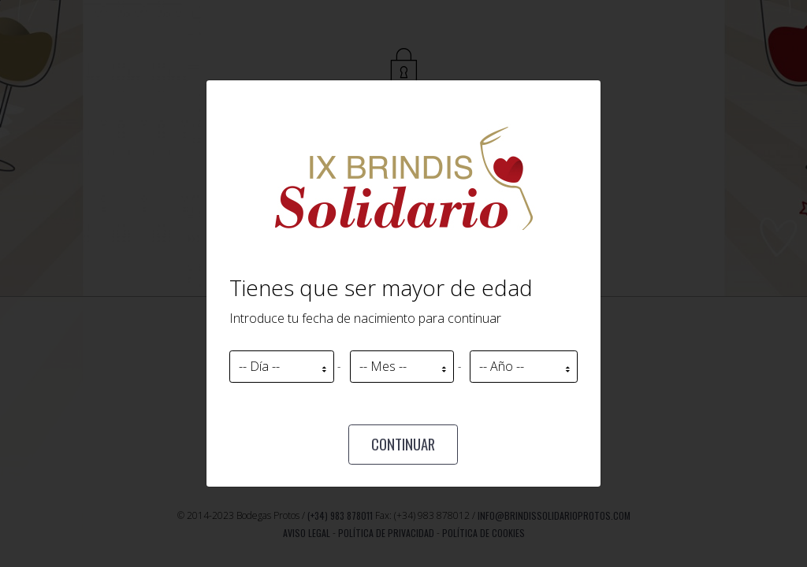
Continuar (403, 443)
